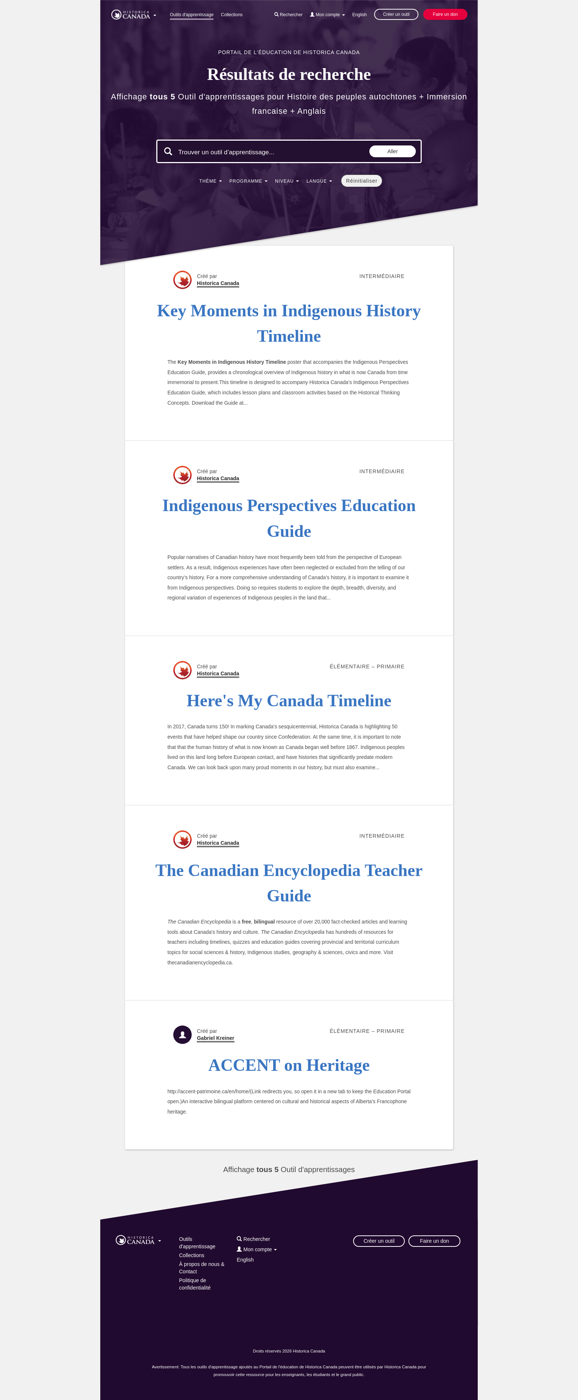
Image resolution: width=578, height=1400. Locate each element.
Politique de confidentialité (195, 1284)
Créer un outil (396, 14)
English (359, 14)
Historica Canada (218, 283)
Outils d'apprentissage (191, 14)
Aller (392, 151)
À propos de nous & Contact (201, 1267)
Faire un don (445, 14)
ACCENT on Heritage (289, 1065)
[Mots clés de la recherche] (240, 152)
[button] (134, 13)
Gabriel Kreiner (215, 1038)
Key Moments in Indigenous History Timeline (289, 323)
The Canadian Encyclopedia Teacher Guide (289, 883)
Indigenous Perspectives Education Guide (289, 518)
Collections (232, 14)
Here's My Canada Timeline (289, 700)
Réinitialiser (361, 181)
